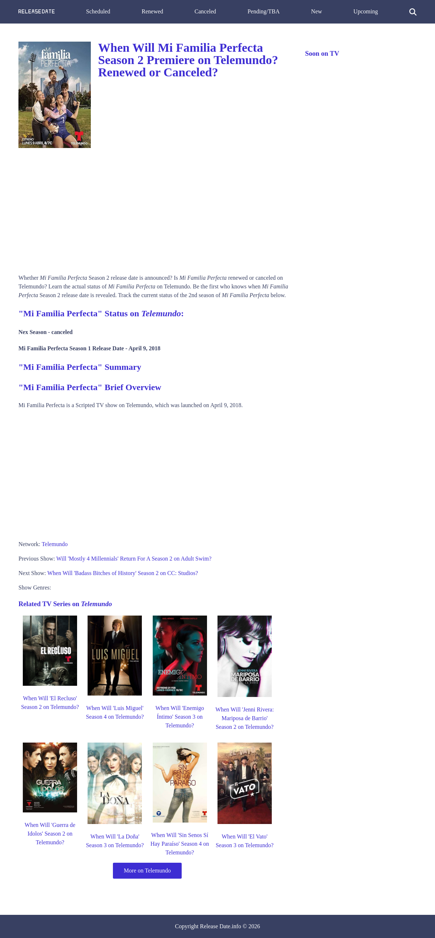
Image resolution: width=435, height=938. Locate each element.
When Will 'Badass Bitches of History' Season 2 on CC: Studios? (122, 573)
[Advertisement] (154, 208)
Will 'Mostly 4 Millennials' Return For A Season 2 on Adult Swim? (134, 558)
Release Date (215, 926)
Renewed (152, 11)
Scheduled (98, 11)
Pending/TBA (264, 11)
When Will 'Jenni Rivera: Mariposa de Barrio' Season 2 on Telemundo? (244, 718)
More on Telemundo (147, 870)
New (316, 11)
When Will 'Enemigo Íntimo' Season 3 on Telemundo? (179, 716)
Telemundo (55, 544)
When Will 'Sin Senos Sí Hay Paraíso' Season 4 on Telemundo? (180, 843)
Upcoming (366, 11)
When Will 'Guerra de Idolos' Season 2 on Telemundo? (50, 833)
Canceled (205, 11)
